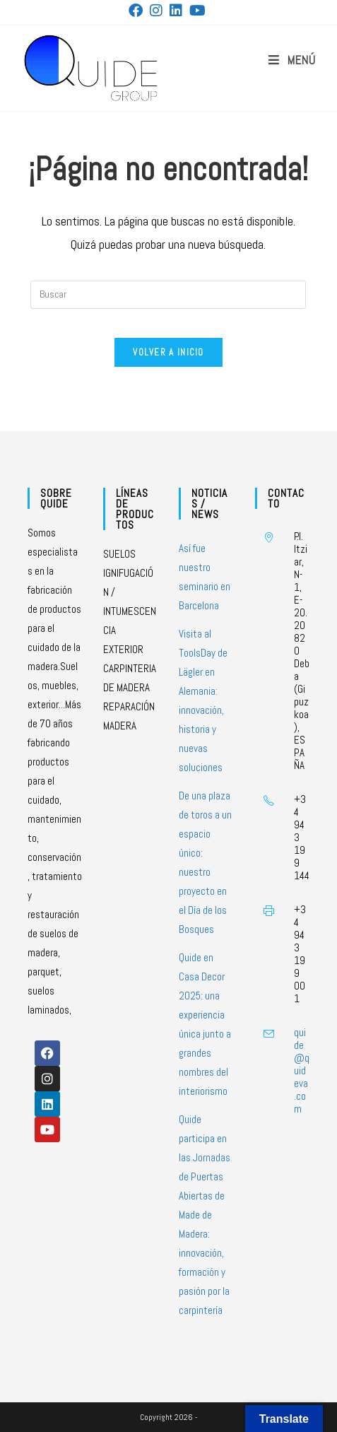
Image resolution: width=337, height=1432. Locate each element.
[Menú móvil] (292, 60)
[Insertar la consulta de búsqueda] (168, 295)
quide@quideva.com (301, 1070)
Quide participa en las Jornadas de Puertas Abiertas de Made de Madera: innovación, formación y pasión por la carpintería (204, 1215)
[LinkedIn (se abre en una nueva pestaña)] (176, 11)
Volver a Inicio (168, 352)
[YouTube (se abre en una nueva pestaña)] (197, 11)
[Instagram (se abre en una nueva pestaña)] (156, 11)
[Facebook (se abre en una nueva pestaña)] (137, 11)
